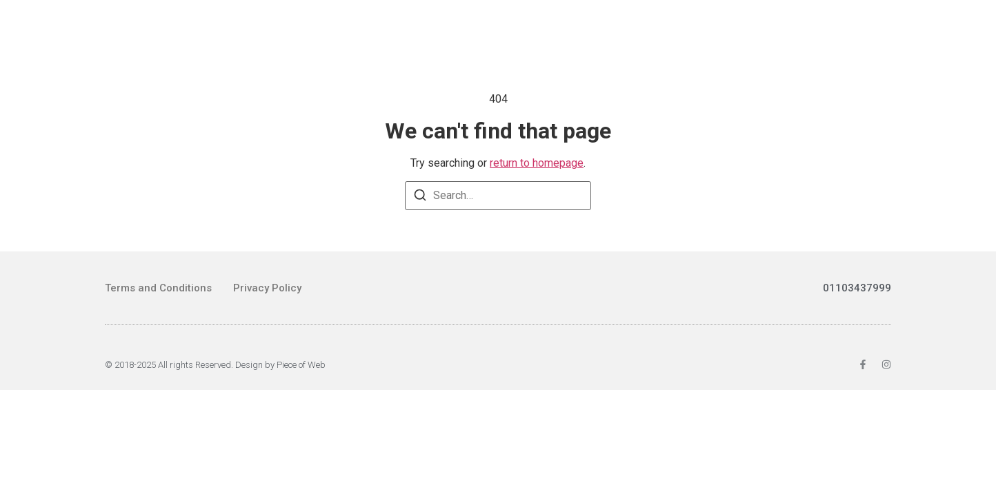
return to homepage (537, 162)
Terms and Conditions (158, 288)
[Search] (420, 197)
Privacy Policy (267, 288)
